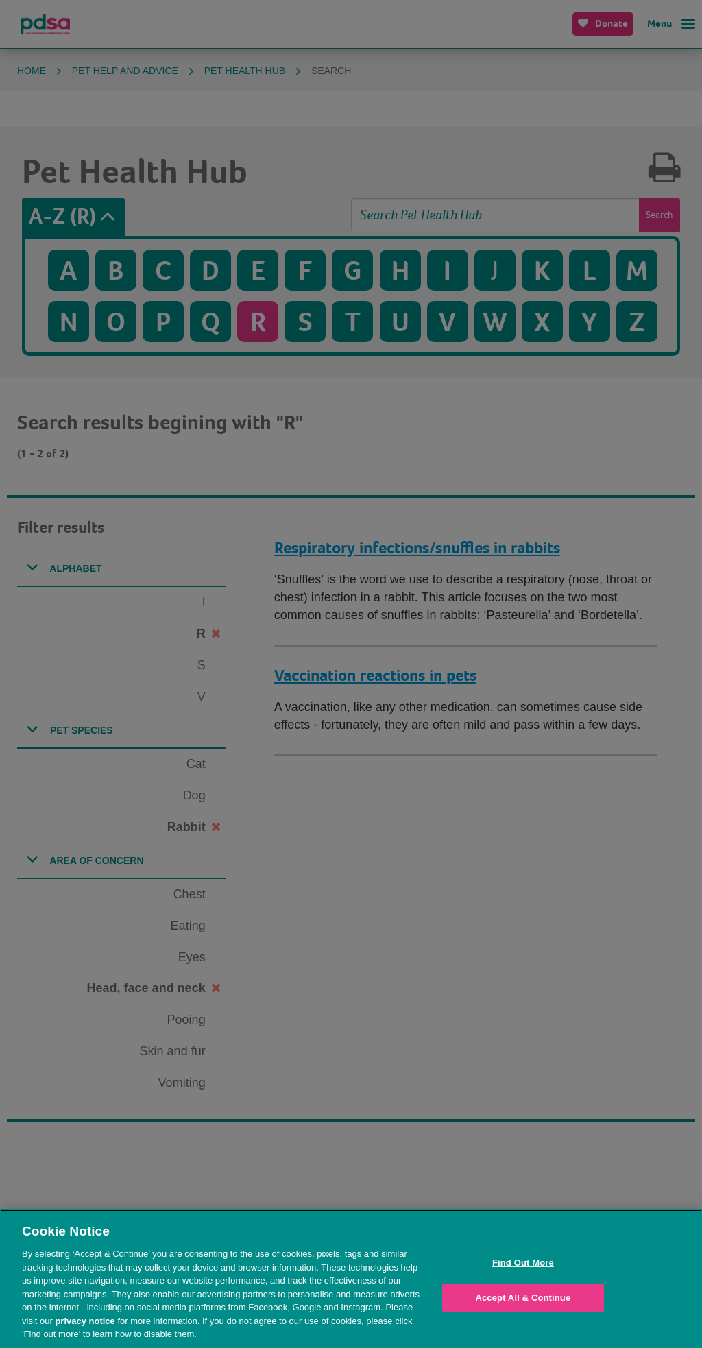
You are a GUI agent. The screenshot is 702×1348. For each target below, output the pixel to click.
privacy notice (84, 1321)
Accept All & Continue (522, 1297)
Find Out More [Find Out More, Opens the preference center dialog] (523, 1262)
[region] (351, 1278)
